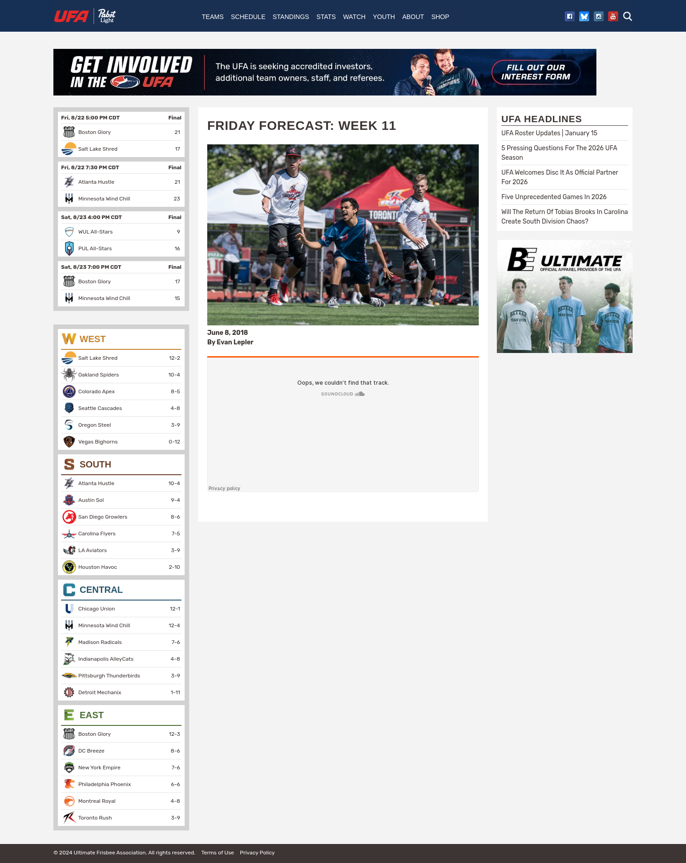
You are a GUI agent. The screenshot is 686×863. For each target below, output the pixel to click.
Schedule (248, 16)
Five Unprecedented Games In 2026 (554, 197)
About (413, 16)
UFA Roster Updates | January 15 (549, 133)
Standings (290, 16)
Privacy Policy (257, 852)
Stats (326, 16)
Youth (384, 16)
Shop (440, 16)
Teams (213, 16)
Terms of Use (217, 852)
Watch (354, 16)
